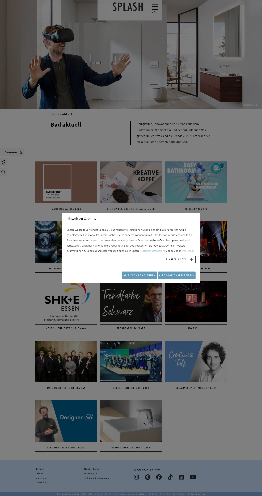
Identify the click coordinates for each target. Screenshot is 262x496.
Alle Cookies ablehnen (139, 275)
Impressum (188, 250)
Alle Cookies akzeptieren (177, 275)
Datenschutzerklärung (153, 250)
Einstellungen (176, 259)
